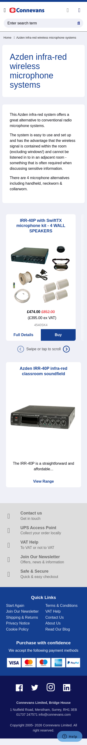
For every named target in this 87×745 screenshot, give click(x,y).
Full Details (23, 335)
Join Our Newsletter (22, 611)
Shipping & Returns (22, 617)
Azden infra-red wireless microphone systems (45, 37)
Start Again (15, 606)
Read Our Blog (57, 629)
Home (7, 37)
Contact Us (54, 617)
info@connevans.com (55, 714)
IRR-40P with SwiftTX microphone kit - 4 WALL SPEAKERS (40, 225)
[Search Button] (78, 23)
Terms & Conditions (61, 606)
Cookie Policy (17, 629)
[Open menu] (5, 10)
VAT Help (53, 611)
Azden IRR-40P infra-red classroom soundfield (44, 371)
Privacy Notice (18, 623)
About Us (53, 623)
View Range (43, 481)
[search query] (43, 23)
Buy (58, 335)
